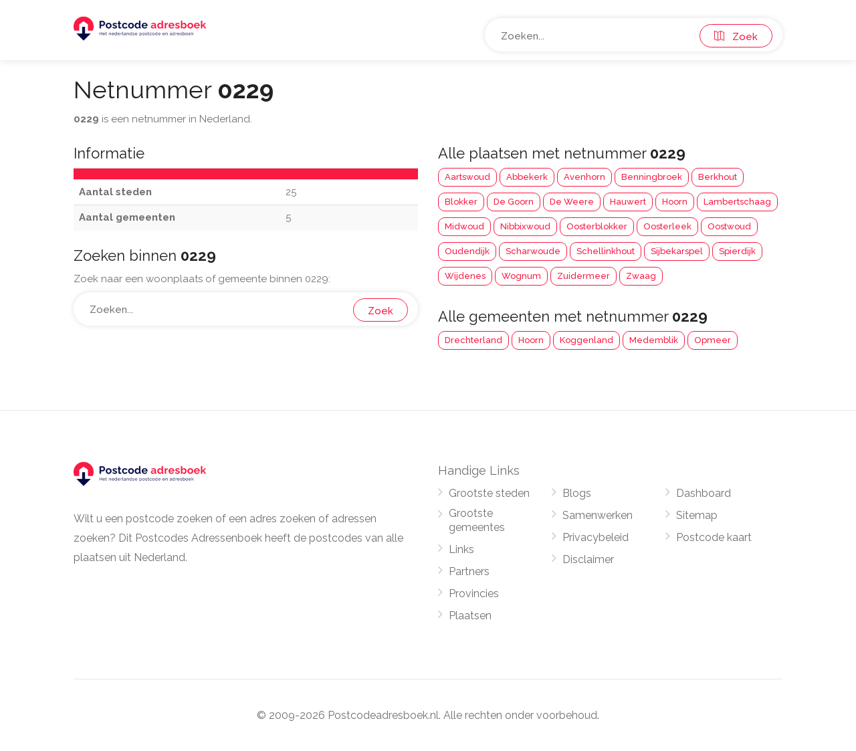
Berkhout (717, 177)
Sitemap (697, 515)
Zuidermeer (583, 276)
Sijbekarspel (677, 251)
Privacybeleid (595, 537)
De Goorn (514, 202)
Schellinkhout (605, 251)
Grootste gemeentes (477, 520)
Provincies (474, 593)
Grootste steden (489, 493)
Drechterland (473, 340)
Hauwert (628, 202)
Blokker (461, 202)
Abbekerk (527, 177)
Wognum (521, 276)
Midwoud (464, 226)
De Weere (572, 202)
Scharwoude (533, 251)
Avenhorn (584, 177)
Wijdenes (465, 276)
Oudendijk (467, 251)
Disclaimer (588, 559)
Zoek (736, 37)
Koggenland (586, 340)
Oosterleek (667, 226)
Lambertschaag (737, 202)
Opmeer (712, 340)
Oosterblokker (596, 226)
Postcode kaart (714, 537)
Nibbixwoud (525, 226)
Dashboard (703, 493)
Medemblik (653, 340)
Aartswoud (467, 177)
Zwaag (641, 276)
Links (461, 549)
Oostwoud (729, 226)
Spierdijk (737, 251)
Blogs (576, 493)
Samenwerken (597, 515)
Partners (469, 571)
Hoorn (674, 202)
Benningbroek (651, 177)
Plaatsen (470, 615)
